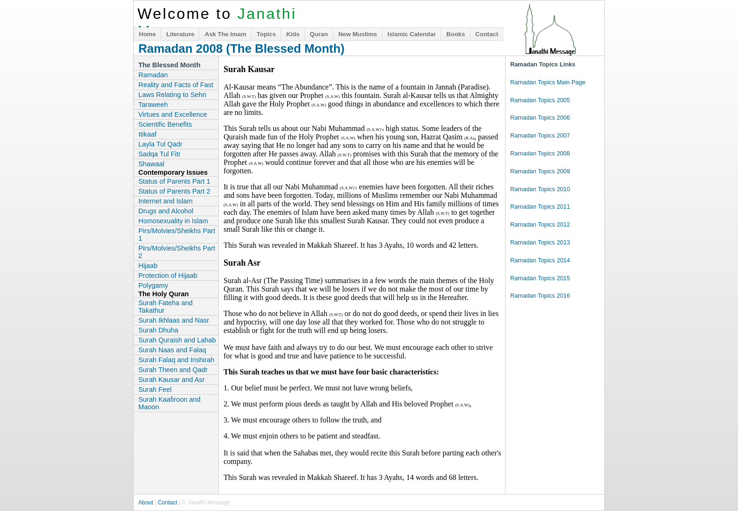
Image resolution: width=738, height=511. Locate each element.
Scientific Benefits (165, 124)
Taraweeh (153, 104)
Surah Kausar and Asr (171, 379)
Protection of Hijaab (168, 275)
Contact (486, 34)
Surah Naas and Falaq (172, 350)
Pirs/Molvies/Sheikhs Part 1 (176, 234)
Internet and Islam (165, 201)
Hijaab (148, 265)
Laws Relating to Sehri (172, 94)
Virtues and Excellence (172, 114)
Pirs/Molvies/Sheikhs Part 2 (176, 252)
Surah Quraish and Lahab (177, 340)
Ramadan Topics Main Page (548, 82)
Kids (292, 34)
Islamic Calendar (411, 34)
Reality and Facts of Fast (175, 85)
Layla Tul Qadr (160, 144)
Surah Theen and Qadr (173, 369)
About (145, 502)
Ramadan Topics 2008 (540, 153)
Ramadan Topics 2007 (540, 135)
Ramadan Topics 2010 (540, 189)
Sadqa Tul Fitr (159, 154)
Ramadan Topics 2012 (540, 224)
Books (455, 34)
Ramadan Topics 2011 (540, 206)
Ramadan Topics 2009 (540, 171)
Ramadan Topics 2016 (540, 295)
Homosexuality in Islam (173, 221)
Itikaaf (147, 134)
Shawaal (151, 164)
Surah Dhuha (158, 330)
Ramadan (153, 75)
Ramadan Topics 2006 (540, 117)
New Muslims (357, 34)
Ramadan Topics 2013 (540, 242)
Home (147, 34)
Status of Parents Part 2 (174, 191)
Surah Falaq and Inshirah (176, 360)
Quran (319, 34)
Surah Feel (154, 389)
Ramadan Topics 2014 (540, 260)
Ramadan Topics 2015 (540, 278)
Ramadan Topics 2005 (540, 100)
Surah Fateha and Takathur (165, 306)
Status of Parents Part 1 (174, 181)
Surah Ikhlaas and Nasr (173, 320)
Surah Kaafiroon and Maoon (169, 403)
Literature (180, 34)
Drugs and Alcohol (165, 211)
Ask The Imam (225, 34)
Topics (266, 34)
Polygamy (153, 285)
